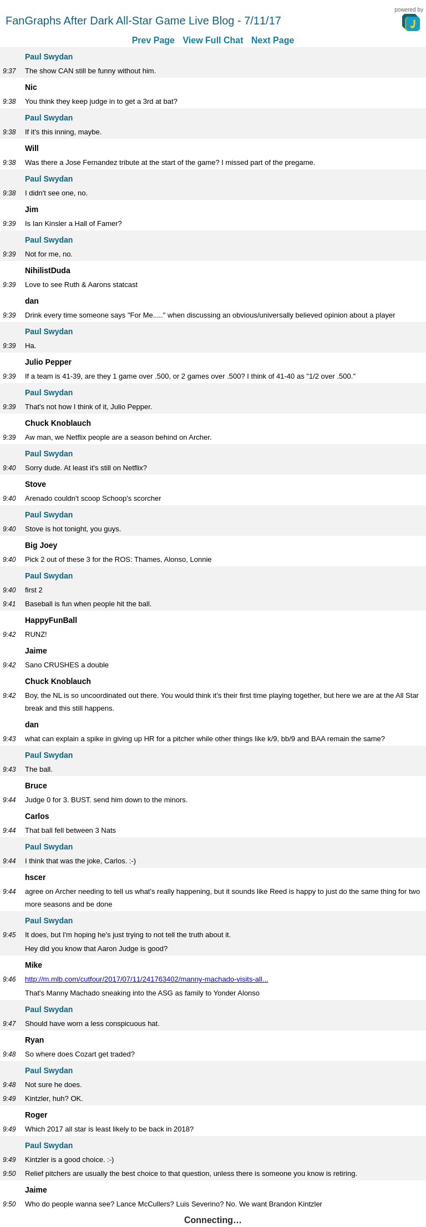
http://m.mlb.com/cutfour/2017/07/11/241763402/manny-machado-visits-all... (146, 979)
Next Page (272, 40)
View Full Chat (212, 40)
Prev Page (153, 40)
